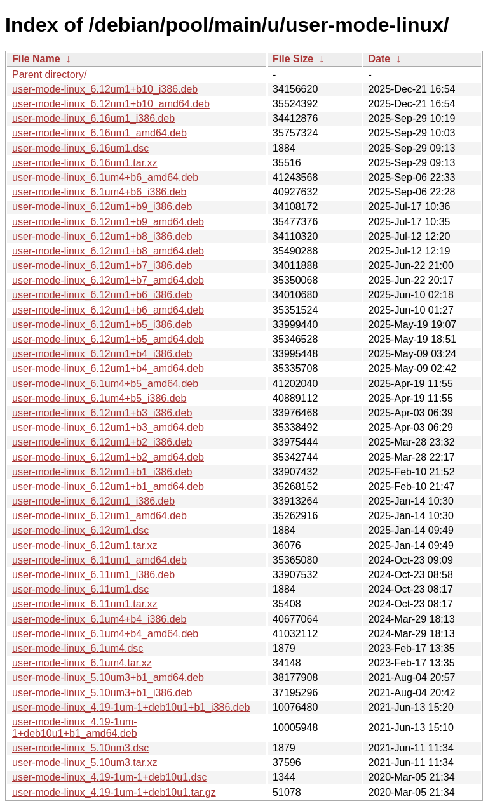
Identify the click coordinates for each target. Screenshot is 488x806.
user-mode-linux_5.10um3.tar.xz (85, 762)
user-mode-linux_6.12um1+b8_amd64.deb (108, 251)
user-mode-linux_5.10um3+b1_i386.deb (102, 692)
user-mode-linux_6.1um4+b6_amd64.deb (105, 177)
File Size (293, 58)
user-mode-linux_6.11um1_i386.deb (93, 574)
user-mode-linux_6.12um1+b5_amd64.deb (108, 339)
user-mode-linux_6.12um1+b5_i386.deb (102, 324)
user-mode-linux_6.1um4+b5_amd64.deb (105, 383)
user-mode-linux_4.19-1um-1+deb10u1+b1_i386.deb (131, 707)
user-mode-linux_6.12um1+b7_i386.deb (102, 265)
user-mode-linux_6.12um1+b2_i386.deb (102, 442)
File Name (36, 58)
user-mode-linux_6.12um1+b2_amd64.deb (108, 457)
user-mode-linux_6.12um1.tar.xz (85, 545)
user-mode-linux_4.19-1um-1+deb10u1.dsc (109, 777)
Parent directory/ (49, 74)
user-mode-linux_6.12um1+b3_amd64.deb (108, 427)
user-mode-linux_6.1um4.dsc (77, 648)
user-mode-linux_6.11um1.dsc (80, 589)
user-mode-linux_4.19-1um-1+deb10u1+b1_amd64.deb (74, 728)
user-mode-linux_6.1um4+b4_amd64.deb (105, 633)
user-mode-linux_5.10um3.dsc (80, 748)
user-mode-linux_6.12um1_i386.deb (93, 501)
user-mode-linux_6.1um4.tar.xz (82, 662)
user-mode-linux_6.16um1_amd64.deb (99, 133)
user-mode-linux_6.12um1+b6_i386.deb (102, 294)
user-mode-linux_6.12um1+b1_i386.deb (102, 471)
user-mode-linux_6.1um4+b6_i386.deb (99, 192)
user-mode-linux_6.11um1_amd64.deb (99, 560)
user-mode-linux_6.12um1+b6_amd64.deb (108, 310)
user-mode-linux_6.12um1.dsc (80, 530)
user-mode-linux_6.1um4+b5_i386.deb (99, 398)
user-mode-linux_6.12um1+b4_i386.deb (102, 353)
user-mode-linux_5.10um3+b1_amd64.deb (108, 677)
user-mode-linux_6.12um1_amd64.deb (99, 515)
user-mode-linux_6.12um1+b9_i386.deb (102, 206)
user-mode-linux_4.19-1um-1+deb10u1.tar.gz (114, 792)
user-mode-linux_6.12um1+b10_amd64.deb (111, 103)
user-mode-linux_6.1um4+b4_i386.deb (99, 619)
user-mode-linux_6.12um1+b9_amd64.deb (108, 221)
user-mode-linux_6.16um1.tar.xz (85, 162)
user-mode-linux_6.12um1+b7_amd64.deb (108, 280)
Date (379, 58)
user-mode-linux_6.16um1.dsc (80, 148)
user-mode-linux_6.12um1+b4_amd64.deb (108, 368)
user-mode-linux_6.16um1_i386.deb (93, 118)
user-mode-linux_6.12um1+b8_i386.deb (102, 236)
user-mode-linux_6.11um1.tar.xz (85, 603)
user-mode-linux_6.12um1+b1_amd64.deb (108, 486)
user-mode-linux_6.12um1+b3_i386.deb (102, 412)
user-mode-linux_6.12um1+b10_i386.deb (105, 89)
